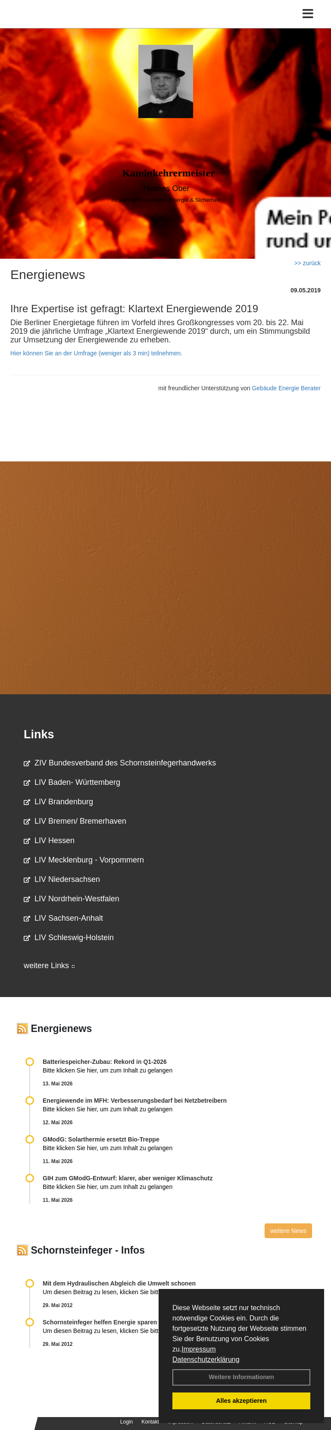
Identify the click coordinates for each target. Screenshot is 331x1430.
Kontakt (150, 1422)
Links (39, 734)
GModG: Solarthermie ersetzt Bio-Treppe (101, 1139)
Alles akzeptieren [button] (241, 1400)
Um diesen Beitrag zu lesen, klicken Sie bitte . (109, 1292)
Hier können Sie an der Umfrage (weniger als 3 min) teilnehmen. (96, 353)
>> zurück (307, 263)
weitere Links (49, 965)
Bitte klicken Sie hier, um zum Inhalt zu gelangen (107, 1070)
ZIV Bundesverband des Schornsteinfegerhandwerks (120, 763)
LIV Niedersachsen (62, 879)
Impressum (198, 1349)
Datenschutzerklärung (206, 1359)
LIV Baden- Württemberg (72, 782)
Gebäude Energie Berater (286, 388)
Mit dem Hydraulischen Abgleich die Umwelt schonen (119, 1283)
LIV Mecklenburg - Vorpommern (84, 860)
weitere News (288, 1230)
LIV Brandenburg (58, 801)
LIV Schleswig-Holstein (69, 937)
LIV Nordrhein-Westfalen (71, 898)
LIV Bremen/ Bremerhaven (75, 821)
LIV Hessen (49, 840)
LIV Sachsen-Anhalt (63, 918)
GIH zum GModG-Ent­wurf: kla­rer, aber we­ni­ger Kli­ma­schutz (127, 1178)
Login (126, 1422)
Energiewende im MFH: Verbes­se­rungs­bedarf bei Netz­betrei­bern (135, 1100)
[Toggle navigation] (308, 14)
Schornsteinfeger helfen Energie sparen (100, 1322)
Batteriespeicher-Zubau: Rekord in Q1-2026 (105, 1061)
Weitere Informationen (241, 1377)
